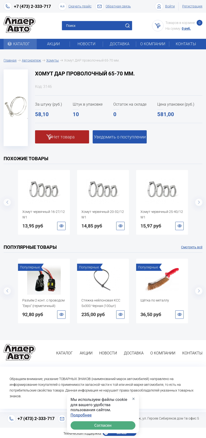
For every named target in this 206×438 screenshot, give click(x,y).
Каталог (20, 44)
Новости (86, 44)
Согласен (103, 425)
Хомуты (52, 60)
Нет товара (63, 136)
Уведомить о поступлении (120, 136)
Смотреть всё (191, 247)
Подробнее (81, 415)
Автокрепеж (31, 60)
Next (198, 202)
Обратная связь (113, 6)
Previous (7, 202)
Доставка (119, 44)
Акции (53, 44)
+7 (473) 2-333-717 (32, 6)
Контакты (186, 44)
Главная (10, 60)
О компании (152, 44)
